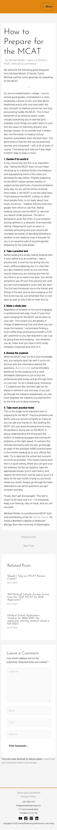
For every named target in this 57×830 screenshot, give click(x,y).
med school (17, 63)
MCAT (7, 63)
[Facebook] (26, 818)
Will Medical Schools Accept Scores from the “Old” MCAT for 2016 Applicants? (28, 597)
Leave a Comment (36, 60)
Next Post (28, 545)
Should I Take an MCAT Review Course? (26, 577)
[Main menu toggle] (47, 6)
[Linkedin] (37, 818)
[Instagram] (31, 818)
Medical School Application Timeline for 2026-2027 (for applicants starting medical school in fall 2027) (28, 619)
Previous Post (28, 537)
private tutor (24, 368)
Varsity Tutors (40, 517)
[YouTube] (20, 818)
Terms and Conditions (28, 792)
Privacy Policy (28, 796)
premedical (30, 63)
